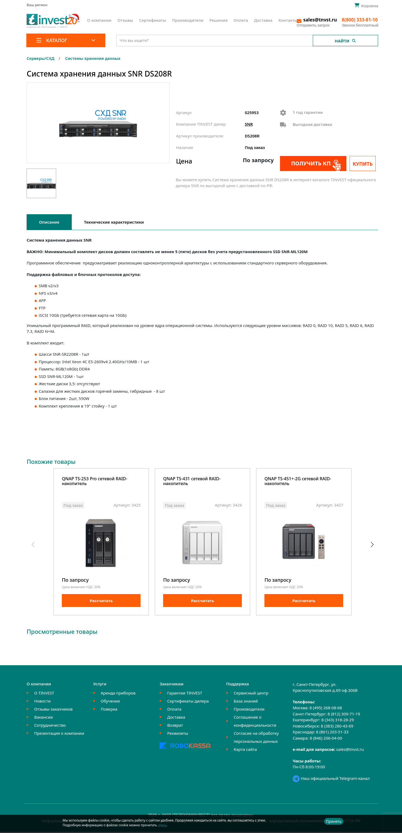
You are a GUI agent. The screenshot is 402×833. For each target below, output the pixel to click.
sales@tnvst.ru (350, 750)
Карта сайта (245, 750)
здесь (162, 825)
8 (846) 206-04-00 (326, 739)
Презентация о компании (59, 734)
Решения (218, 20)
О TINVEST (44, 694)
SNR (249, 124)
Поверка (109, 710)
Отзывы (125, 20)
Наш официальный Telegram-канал (331, 779)
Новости (42, 702)
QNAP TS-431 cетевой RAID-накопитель (191, 481)
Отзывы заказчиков (53, 710)
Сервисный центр (251, 694)
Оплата (241, 20)
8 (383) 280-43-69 (337, 727)
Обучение (110, 702)
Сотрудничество (50, 726)
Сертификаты (152, 20)
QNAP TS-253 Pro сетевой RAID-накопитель (94, 481)
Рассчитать (101, 602)
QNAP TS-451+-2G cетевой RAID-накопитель (297, 481)
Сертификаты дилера (188, 702)
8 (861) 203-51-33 (332, 733)
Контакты (287, 20)
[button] (372, 545)
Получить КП (309, 163)
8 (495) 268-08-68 (326, 709)
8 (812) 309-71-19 (344, 715)
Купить (364, 164)
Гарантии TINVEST (184, 694)
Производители (187, 20)
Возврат (175, 726)
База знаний (246, 702)
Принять (334, 821)
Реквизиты (177, 734)
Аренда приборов (118, 694)
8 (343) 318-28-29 (337, 721)
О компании (99, 20)
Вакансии (43, 718)
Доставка (263, 20)
